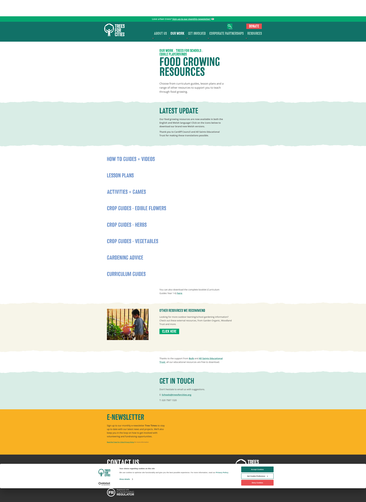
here (179, 293)
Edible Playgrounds (173, 54)
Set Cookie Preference (257, 490)
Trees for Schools (188, 50)
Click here (169, 331)
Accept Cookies (257, 483)
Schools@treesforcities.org (176, 394)
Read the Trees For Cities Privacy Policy (120, 442)
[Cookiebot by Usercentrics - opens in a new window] (104, 497)
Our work (177, 33)
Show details (124, 493)
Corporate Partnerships (226, 33)
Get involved (197, 33)
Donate (254, 26)
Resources (254, 33)
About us (160, 33)
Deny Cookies (257, 496)
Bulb (191, 358)
